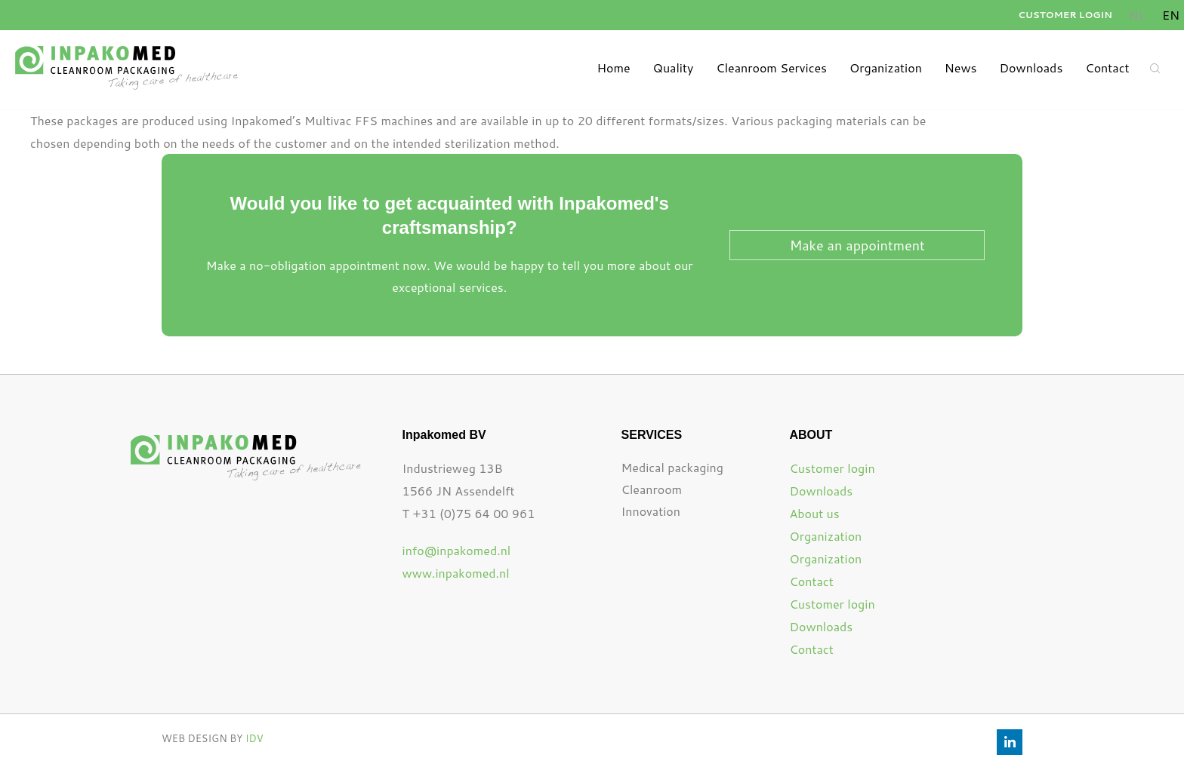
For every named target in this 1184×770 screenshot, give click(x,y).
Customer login (1065, 14)
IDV (254, 738)
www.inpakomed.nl (456, 572)
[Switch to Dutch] (1136, 15)
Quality (673, 67)
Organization (885, 67)
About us (814, 513)
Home (613, 67)
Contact (1107, 67)
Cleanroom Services (771, 67)
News (961, 67)
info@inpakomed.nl (456, 550)
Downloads (1031, 67)
